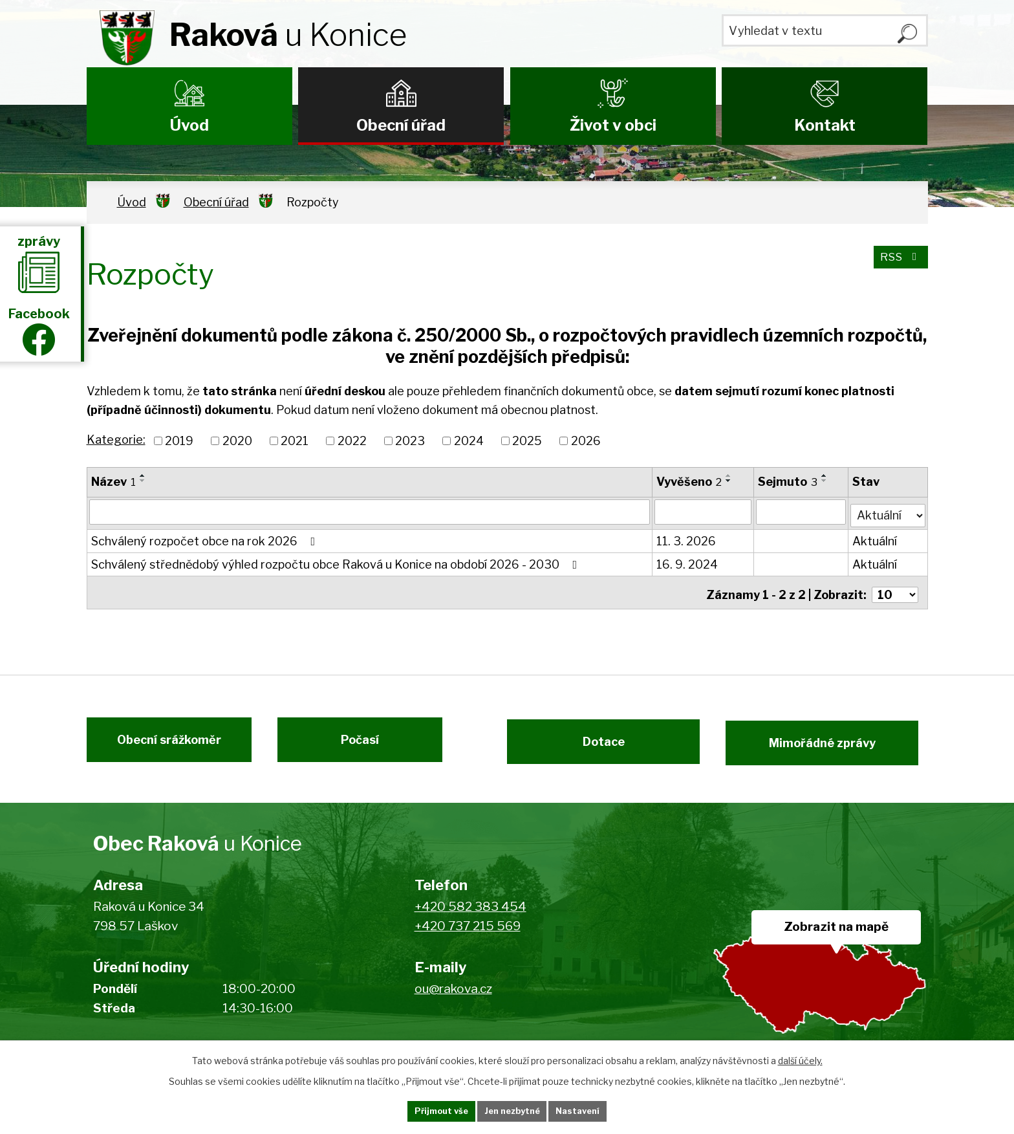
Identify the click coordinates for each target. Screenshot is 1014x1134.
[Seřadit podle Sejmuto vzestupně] (825, 475)
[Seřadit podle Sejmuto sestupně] (825, 480)
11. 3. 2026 (687, 538)
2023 (410, 441)
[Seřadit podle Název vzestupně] (143, 475)
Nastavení (596, 1110)
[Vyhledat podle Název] (370, 511)
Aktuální (875, 538)
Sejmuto (788, 481)
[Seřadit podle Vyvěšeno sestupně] (729, 480)
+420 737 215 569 (468, 930)
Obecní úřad (401, 125)
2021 (294, 441)
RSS (898, 262)
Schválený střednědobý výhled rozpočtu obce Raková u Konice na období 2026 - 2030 (337, 561)
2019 (179, 441)
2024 (469, 441)
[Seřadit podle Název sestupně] (143, 480)
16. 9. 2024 (687, 561)
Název (113, 481)
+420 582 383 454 (470, 910)
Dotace (596, 741)
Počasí (370, 741)
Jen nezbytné (512, 1110)
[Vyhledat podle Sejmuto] (802, 511)
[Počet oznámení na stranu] (895, 587)
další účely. (800, 1057)
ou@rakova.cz (453, 992)
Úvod (189, 125)
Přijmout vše (423, 1110)
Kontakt (825, 125)
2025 (527, 441)
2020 (237, 441)
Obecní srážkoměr (159, 741)
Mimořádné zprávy (838, 741)
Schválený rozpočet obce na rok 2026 (206, 538)
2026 (586, 441)
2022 (352, 441)
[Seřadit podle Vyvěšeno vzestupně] (729, 475)
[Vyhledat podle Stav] (888, 510)
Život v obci (613, 125)
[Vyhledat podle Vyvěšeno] (703, 511)
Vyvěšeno (689, 481)
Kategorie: (116, 439)
